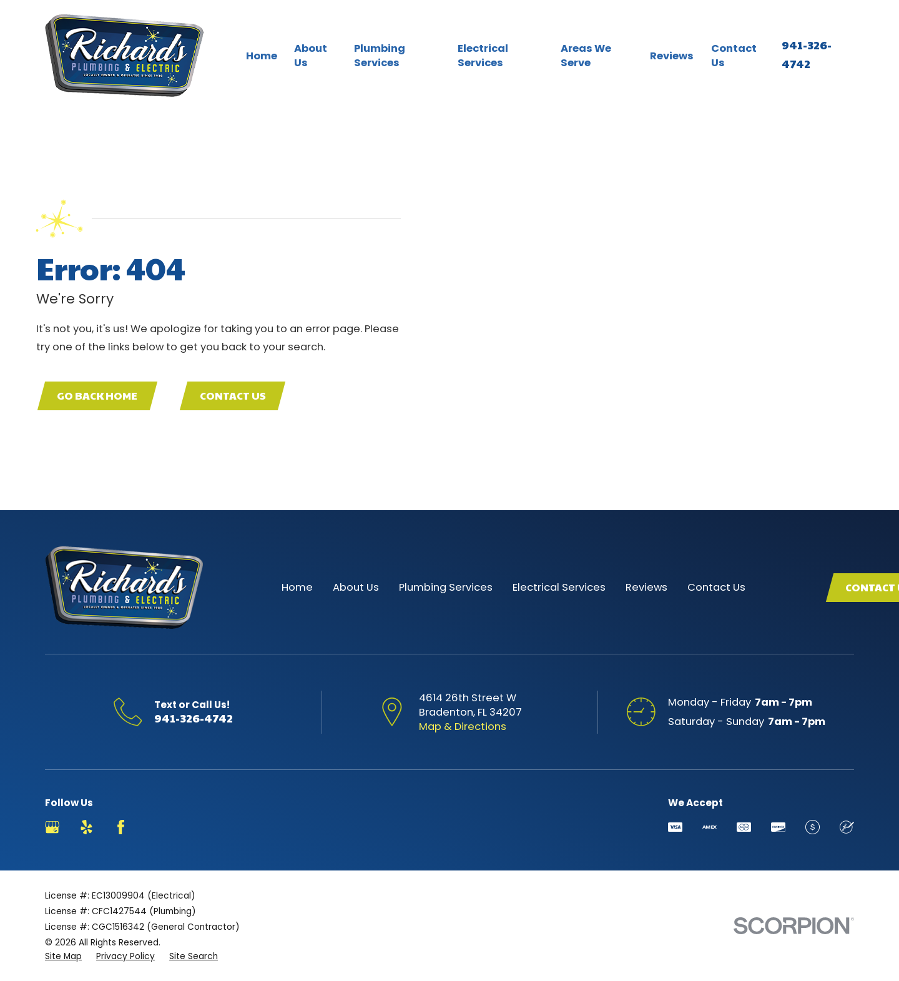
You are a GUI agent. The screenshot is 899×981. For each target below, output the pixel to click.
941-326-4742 (193, 718)
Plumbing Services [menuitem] (379, 55)
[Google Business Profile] (52, 827)
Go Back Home (97, 395)
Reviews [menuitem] (672, 56)
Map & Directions (462, 726)
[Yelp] (86, 827)
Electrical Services (559, 587)
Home (297, 587)
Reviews (646, 587)
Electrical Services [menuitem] (483, 55)
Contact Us (233, 395)
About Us (356, 587)
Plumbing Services (446, 587)
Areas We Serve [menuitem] (586, 55)
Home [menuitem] (261, 56)
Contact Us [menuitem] (734, 55)
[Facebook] (121, 827)
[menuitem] (63, 956)
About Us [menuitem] (310, 55)
